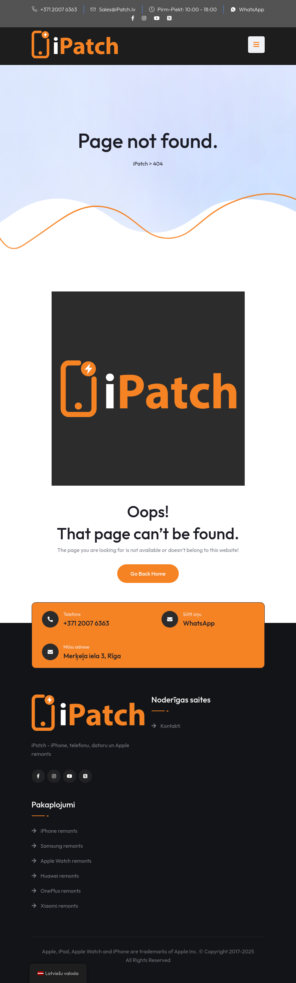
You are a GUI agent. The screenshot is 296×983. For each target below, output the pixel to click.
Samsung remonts (57, 845)
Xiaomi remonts (55, 905)
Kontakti (165, 726)
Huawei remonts (55, 875)
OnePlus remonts (56, 890)
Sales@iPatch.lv (117, 9)
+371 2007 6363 (58, 9)
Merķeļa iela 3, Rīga (92, 656)
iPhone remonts (55, 830)
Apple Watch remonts (62, 860)
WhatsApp (251, 9)
